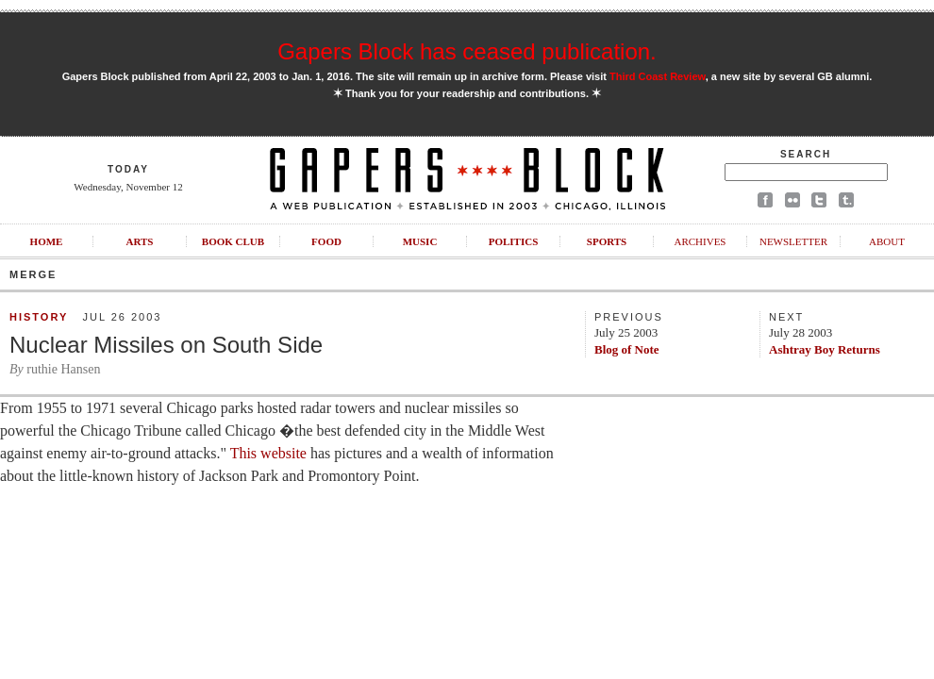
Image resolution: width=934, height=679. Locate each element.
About (887, 241)
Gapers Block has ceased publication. (467, 51)
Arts (140, 241)
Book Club (233, 241)
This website (268, 453)
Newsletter (793, 241)
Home (46, 241)
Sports (606, 241)
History (38, 317)
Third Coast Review (657, 76)
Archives (700, 241)
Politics (514, 241)
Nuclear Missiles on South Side (166, 344)
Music (420, 241)
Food (326, 241)
